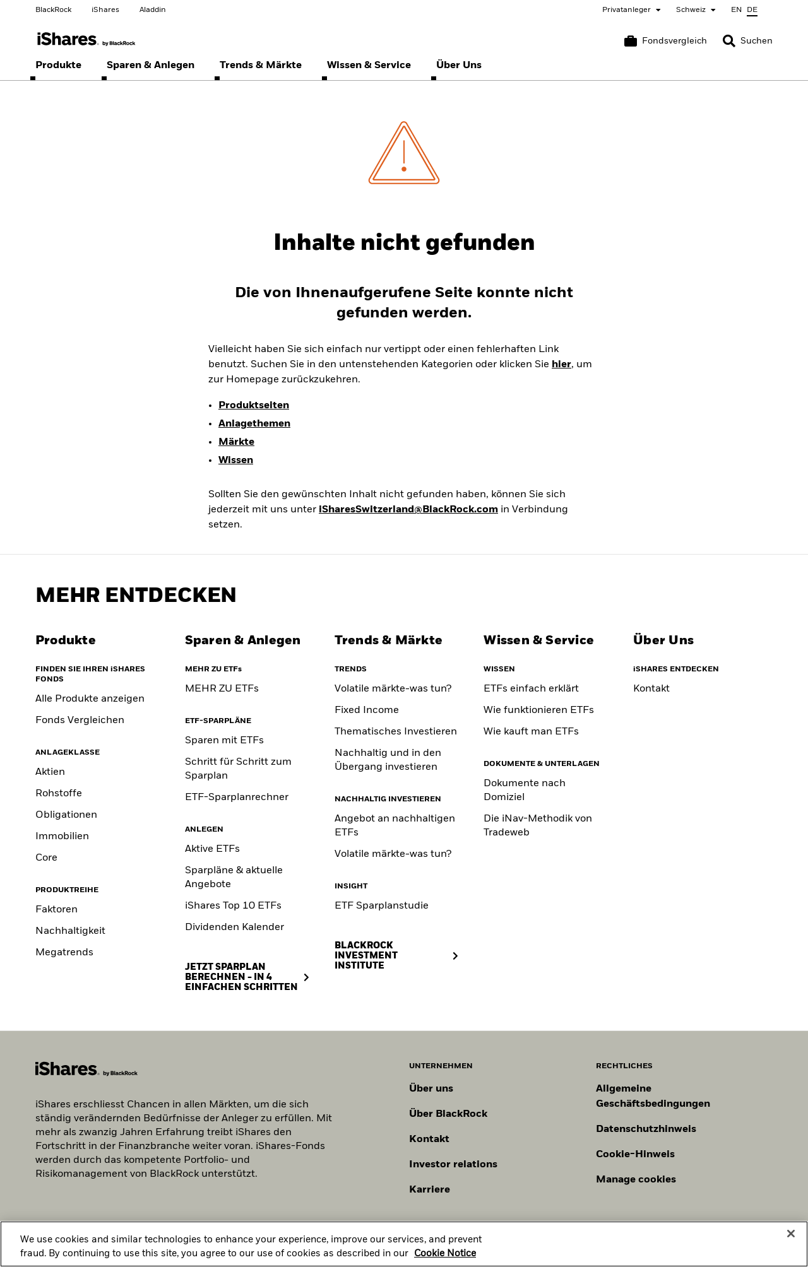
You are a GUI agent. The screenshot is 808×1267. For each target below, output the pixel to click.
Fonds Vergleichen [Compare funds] (79, 721)
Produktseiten (253, 406)
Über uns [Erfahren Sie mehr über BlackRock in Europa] (431, 1089)
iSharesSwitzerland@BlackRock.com (408, 510)
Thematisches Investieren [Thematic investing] (396, 732)
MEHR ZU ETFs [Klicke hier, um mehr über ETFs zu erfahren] (222, 689)
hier (561, 365)
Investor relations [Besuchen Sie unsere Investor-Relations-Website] (453, 1165)
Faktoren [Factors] (56, 910)
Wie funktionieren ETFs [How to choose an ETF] (539, 710)
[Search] (747, 41)
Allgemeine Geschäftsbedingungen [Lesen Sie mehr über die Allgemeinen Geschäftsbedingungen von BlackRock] (653, 1096)
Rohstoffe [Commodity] (58, 794)
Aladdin (153, 10)
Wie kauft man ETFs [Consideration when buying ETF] (531, 732)
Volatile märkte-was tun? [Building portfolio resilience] (393, 689)
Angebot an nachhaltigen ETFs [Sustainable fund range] (395, 826)
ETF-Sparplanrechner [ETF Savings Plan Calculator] (236, 798)
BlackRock (53, 10)
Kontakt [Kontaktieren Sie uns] (429, 1139)
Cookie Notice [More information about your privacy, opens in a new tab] (445, 1259)
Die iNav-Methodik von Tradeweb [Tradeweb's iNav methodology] (538, 826)
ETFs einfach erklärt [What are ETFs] (531, 689)
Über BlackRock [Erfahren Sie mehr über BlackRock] (448, 1114)
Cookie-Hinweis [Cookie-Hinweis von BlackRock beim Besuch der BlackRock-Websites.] (635, 1155)
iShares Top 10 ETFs (233, 906)
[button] (729, 41)
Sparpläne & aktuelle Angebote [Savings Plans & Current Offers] (234, 878)
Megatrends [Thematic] (64, 953)
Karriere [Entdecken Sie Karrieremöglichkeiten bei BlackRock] (429, 1190)
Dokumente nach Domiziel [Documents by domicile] (525, 791)
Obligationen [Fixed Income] (66, 815)
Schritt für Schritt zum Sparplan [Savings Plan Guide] (238, 769)
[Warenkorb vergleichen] (665, 41)
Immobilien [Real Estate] (62, 837)
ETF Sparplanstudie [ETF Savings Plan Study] (382, 906)
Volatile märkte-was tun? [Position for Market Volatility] (393, 854)
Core (46, 858)
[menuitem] (58, 66)
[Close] (791, 1240)
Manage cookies (636, 1180)
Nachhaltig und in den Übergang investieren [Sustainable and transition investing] (388, 760)
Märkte (236, 442)
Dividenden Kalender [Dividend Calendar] (234, 927)
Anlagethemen (254, 424)
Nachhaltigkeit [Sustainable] (70, 931)
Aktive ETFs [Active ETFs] (212, 849)
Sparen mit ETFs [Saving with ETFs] (224, 741)
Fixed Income (367, 710)
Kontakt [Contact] (651, 689)
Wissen (235, 461)
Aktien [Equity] (50, 772)
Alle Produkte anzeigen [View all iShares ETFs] (90, 699)
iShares (105, 10)
